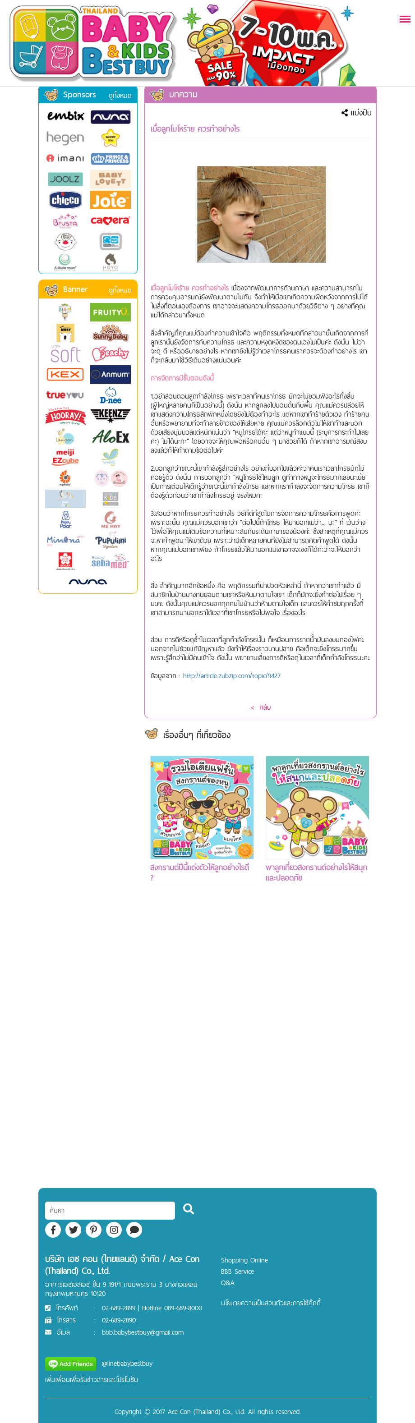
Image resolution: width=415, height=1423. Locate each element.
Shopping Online (244, 1260)
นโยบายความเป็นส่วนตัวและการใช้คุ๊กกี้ (271, 1302)
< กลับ (261, 707)
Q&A (228, 1282)
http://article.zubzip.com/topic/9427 (232, 675)
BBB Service (237, 1271)
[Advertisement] (202, 1053)
